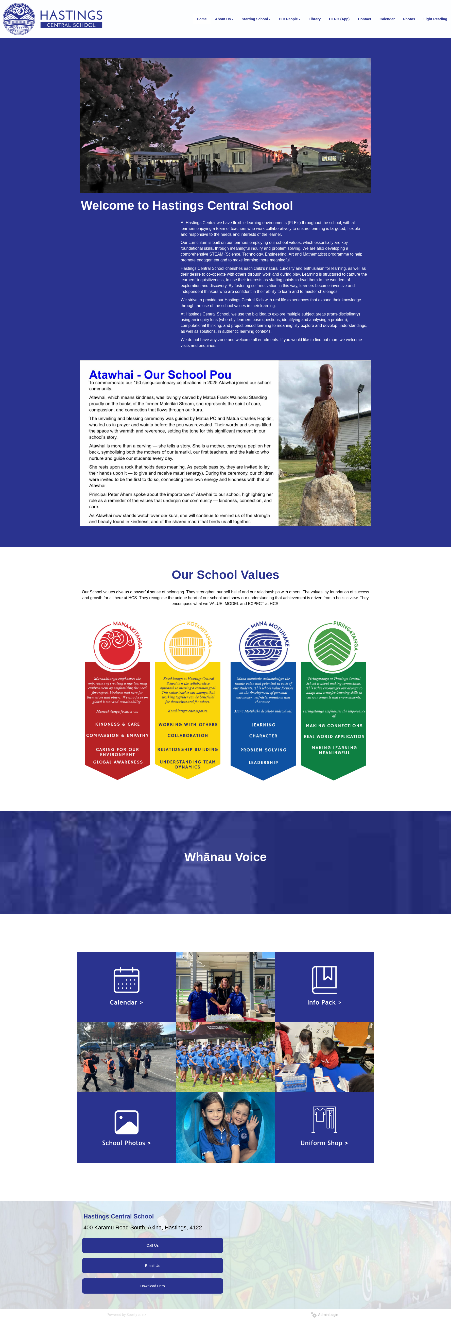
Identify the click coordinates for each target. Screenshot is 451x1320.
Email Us (152, 1265)
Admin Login (324, 1315)
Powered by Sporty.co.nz (126, 1315)
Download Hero (152, 1286)
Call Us (152, 1245)
